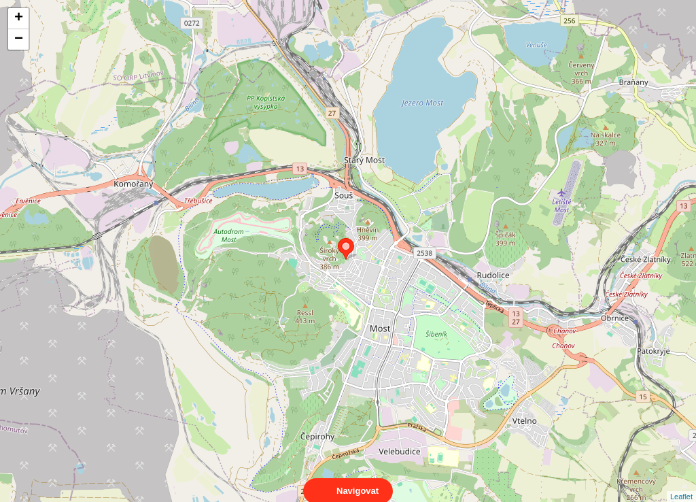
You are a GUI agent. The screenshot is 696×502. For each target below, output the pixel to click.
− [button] (18, 39)
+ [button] (18, 18)
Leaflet (681, 484)
